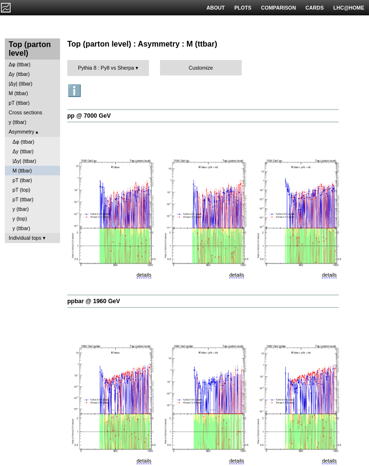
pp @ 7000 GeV (89, 115)
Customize (201, 68)
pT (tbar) (22, 180)
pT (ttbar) (19, 103)
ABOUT (216, 8)
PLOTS (243, 8)
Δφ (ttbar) (19, 64)
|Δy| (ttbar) (20, 83)
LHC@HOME (348, 8)
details (143, 275)
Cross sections (25, 112)
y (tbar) (20, 209)
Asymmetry (21, 132)
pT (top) (21, 190)
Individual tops (25, 238)
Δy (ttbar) (19, 74)
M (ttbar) (18, 93)
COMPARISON (278, 8)
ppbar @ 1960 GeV (93, 301)
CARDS (315, 8)
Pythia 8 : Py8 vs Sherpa (106, 68)
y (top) (19, 218)
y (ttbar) (17, 122)
